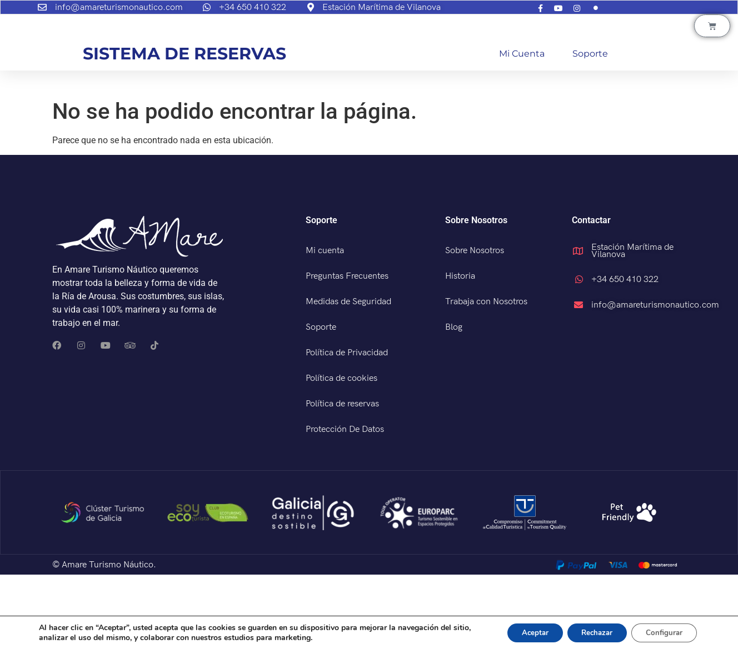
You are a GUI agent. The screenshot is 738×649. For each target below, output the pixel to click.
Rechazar (588, 631)
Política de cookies (341, 452)
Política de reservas (342, 478)
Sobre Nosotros (474, 325)
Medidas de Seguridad (348, 376)
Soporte (590, 128)
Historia (460, 350)
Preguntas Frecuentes (347, 350)
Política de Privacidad (347, 427)
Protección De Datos (345, 504)
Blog (453, 401)
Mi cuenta (522, 128)
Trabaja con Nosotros (486, 376)
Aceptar (519, 631)
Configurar (661, 631)
